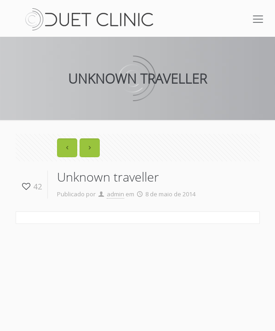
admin (115, 194)
